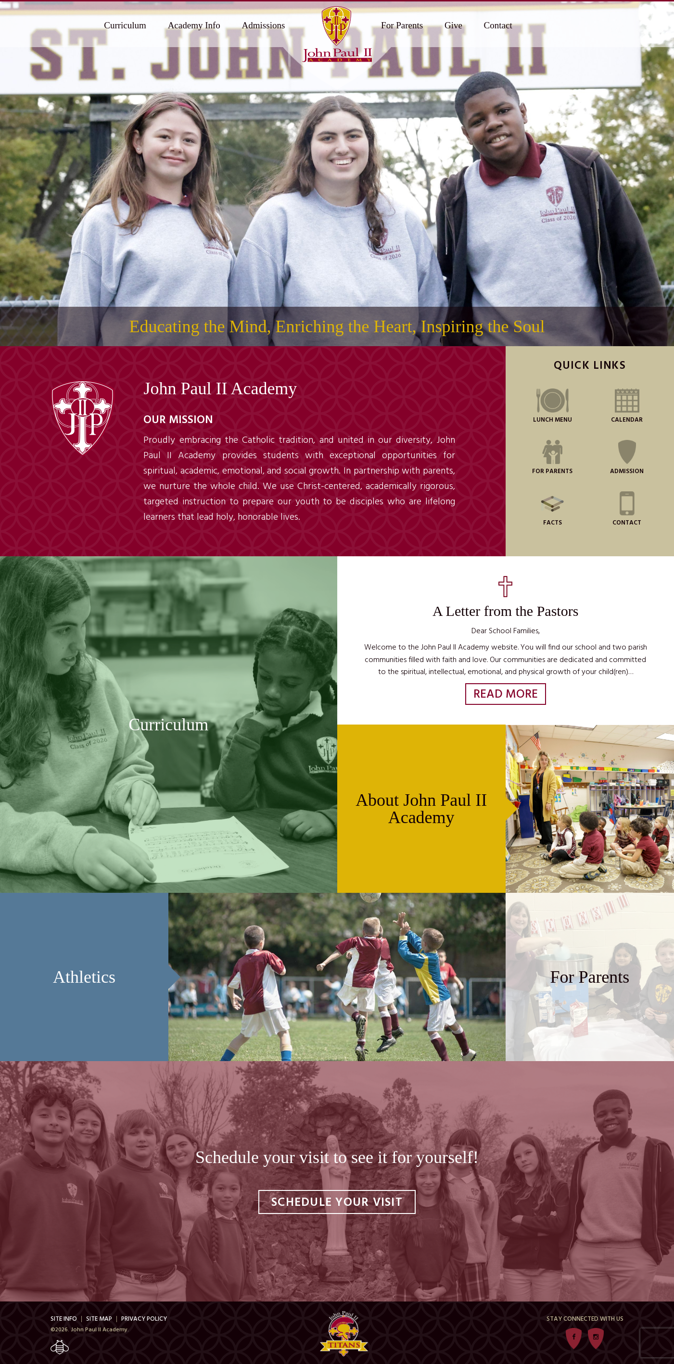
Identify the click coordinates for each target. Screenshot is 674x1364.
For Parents (402, 25)
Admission (627, 457)
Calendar (627, 405)
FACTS (552, 508)
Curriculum (125, 25)
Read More (505, 694)
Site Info (64, 1319)
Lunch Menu (552, 405)
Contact (498, 25)
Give (453, 25)
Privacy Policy (144, 1319)
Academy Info (194, 25)
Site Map (99, 1319)
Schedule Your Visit (337, 1203)
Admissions (263, 25)
